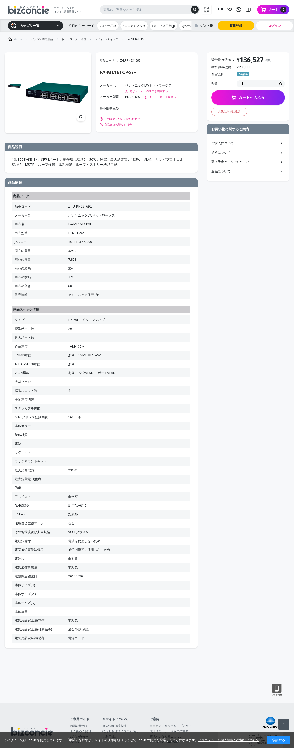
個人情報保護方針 (114, 726)
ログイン (274, 25)
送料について (221, 152)
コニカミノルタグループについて (172, 726)
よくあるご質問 (80, 731)
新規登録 (235, 25)
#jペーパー (188, 26)
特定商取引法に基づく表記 (120, 731)
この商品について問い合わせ (122, 119)
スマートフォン (277, 690)
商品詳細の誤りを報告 (118, 125)
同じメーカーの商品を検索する (149, 91)
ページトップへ (283, 724)
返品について (221, 171)
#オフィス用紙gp (163, 26)
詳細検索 (206, 9)
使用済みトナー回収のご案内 (169, 731)
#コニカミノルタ (134, 26)
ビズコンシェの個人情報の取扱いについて (228, 740)
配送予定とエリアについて (230, 162)
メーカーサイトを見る (162, 97)
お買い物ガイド (80, 726)
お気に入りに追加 (229, 111)
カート (277, 10)
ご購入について (222, 143)
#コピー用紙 (107, 26)
